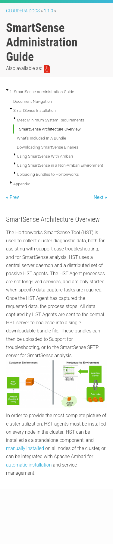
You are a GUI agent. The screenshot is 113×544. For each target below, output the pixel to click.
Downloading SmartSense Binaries (47, 147)
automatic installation (29, 465)
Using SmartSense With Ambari (45, 156)
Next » (100, 197)
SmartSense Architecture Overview (50, 129)
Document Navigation (32, 101)
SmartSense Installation (34, 110)
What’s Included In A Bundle (41, 138)
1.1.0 (48, 11)
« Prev (12, 197)
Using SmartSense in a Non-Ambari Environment (60, 165)
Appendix (21, 183)
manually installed (25, 448)
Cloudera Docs (23, 11)
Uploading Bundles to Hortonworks (48, 174)
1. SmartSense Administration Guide (42, 91)
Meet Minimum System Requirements (50, 120)
